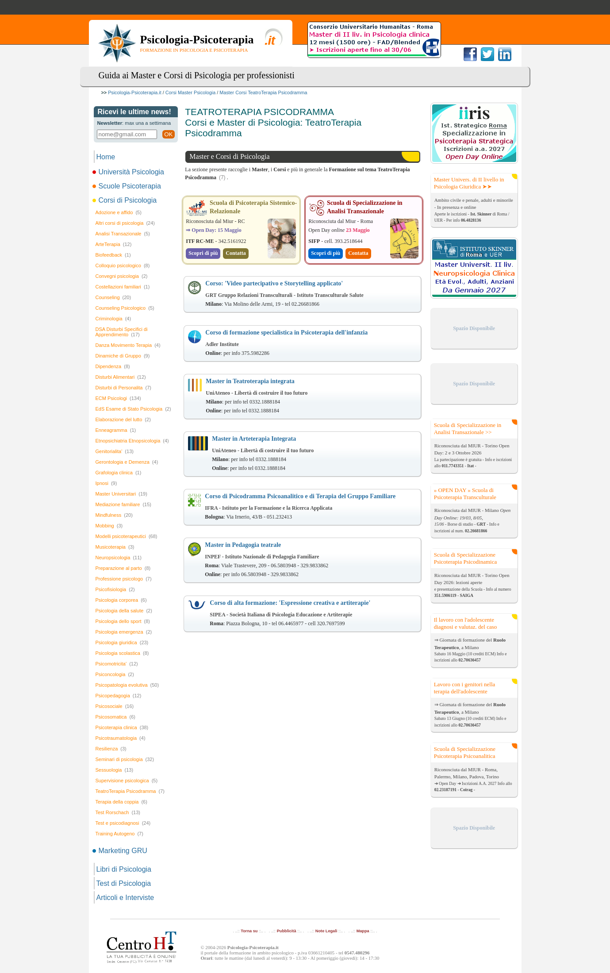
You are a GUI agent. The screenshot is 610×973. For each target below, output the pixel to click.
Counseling (113, 297)
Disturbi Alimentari (121, 377)
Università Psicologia (129, 172)
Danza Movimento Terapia (128, 345)
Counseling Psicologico (125, 308)
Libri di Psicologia (124, 869)
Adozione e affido (119, 212)
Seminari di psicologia (125, 759)
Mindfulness (114, 515)
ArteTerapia (114, 244)
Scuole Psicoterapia (127, 186)
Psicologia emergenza (124, 632)
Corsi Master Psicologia (190, 92)
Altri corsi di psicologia (125, 223)
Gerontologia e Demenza (127, 462)
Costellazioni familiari (123, 286)
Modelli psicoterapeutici (126, 536)
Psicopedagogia (119, 695)
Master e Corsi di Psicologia (229, 156)
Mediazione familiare (124, 504)
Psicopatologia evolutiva (127, 685)
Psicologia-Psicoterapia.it (134, 92)
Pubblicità (286, 931)
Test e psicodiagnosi (123, 823)
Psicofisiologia (115, 589)
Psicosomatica (115, 716)
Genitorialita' (115, 451)
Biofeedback (113, 255)
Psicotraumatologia (121, 738)
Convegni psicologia (122, 276)
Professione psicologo (124, 578)
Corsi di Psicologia (125, 200)
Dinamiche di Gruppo (123, 355)
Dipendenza (113, 366)
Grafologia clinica (119, 472)
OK (168, 134)
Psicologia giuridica (122, 642)
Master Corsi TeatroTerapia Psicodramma (263, 92)
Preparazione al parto (123, 568)
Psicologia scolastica (122, 653)
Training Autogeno (119, 833)
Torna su (249, 931)
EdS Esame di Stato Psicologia (133, 409)
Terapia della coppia (121, 801)
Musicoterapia (115, 547)
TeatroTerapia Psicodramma (130, 791)
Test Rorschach (118, 812)
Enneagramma (116, 430)
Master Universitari (121, 493)
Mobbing (109, 525)
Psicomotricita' (117, 663)
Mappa (363, 931)
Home (105, 157)
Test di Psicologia (123, 883)
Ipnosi (106, 483)
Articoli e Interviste (125, 897)
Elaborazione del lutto (123, 419)
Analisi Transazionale (123, 233)
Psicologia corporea (121, 600)
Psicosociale (115, 706)
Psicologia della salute (124, 610)
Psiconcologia (115, 674)
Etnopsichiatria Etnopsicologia (132, 440)
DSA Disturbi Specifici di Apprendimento (122, 332)
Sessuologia (115, 770)
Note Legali (326, 931)
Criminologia (113, 318)
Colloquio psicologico (123, 265)
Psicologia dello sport (123, 621)
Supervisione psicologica (127, 780)
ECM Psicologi (118, 398)
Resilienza (111, 748)
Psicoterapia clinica (122, 727)
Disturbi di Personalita (124, 387)
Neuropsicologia (119, 557)
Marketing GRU (120, 850)
